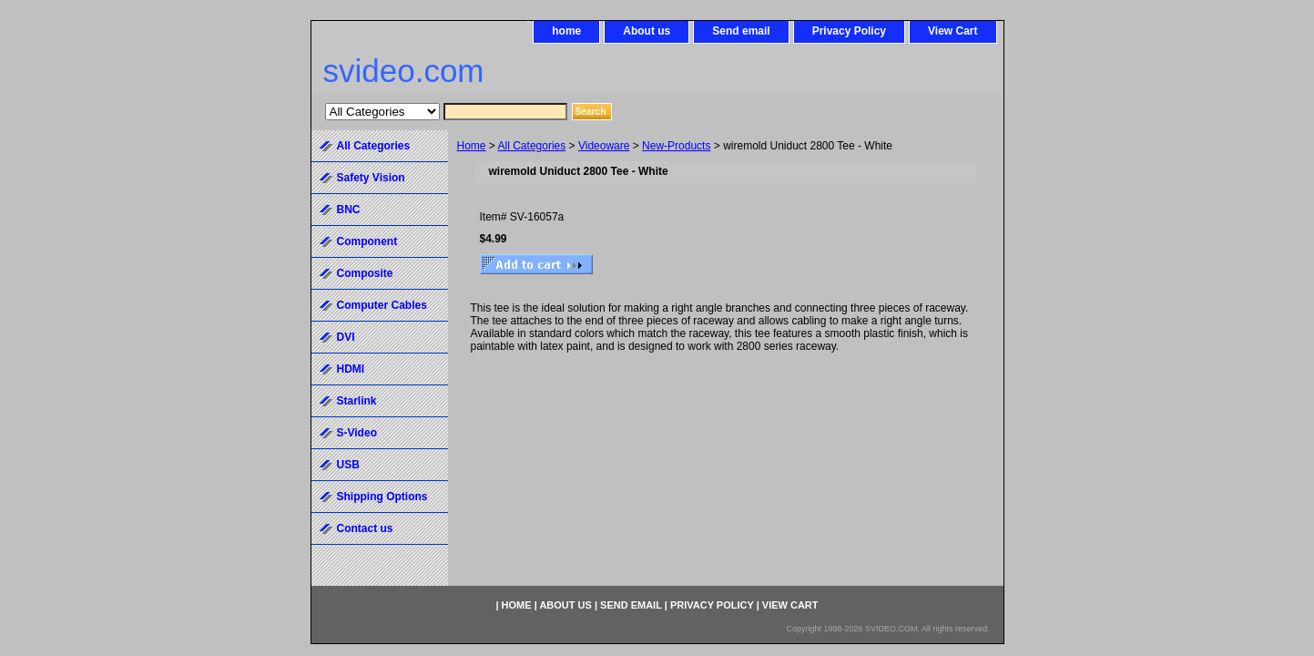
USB (348, 464)
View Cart (952, 31)
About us (646, 31)
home (566, 31)
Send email (740, 31)
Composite (365, 273)
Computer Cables (382, 305)
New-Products (676, 145)
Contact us (365, 528)
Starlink (357, 401)
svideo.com (403, 70)
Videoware (603, 145)
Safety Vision (371, 177)
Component (367, 241)
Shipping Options (382, 496)
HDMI (351, 369)
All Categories (532, 145)
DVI (346, 337)
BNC (349, 209)
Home (471, 145)
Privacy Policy (849, 31)
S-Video (357, 432)
